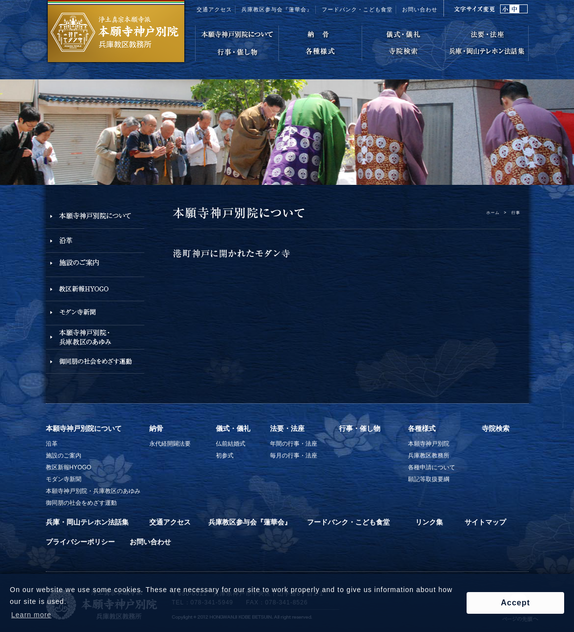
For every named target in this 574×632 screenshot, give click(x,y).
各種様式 (422, 428)
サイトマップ (485, 522)
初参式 (225, 455)
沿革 (52, 443)
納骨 (156, 428)
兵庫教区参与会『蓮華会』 (276, 9)
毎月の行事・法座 (293, 455)
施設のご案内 (63, 455)
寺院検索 (495, 428)
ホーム (493, 212)
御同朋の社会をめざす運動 (81, 502)
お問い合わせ (420, 9)
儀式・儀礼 (233, 428)
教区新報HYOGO (69, 467)
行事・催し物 (359, 428)
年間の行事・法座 (293, 443)
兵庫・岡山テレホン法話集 (87, 522)
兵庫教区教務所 (428, 455)
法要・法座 (287, 428)
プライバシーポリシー (80, 542)
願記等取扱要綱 (428, 479)
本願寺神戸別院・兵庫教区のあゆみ (93, 491)
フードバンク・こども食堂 (348, 522)
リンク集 (429, 522)
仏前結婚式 (230, 443)
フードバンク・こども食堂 (357, 9)
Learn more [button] (31, 615)
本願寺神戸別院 (428, 443)
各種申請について (431, 467)
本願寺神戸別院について (84, 428)
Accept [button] (515, 602)
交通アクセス (214, 9)
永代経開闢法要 (170, 443)
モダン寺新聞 (63, 479)
